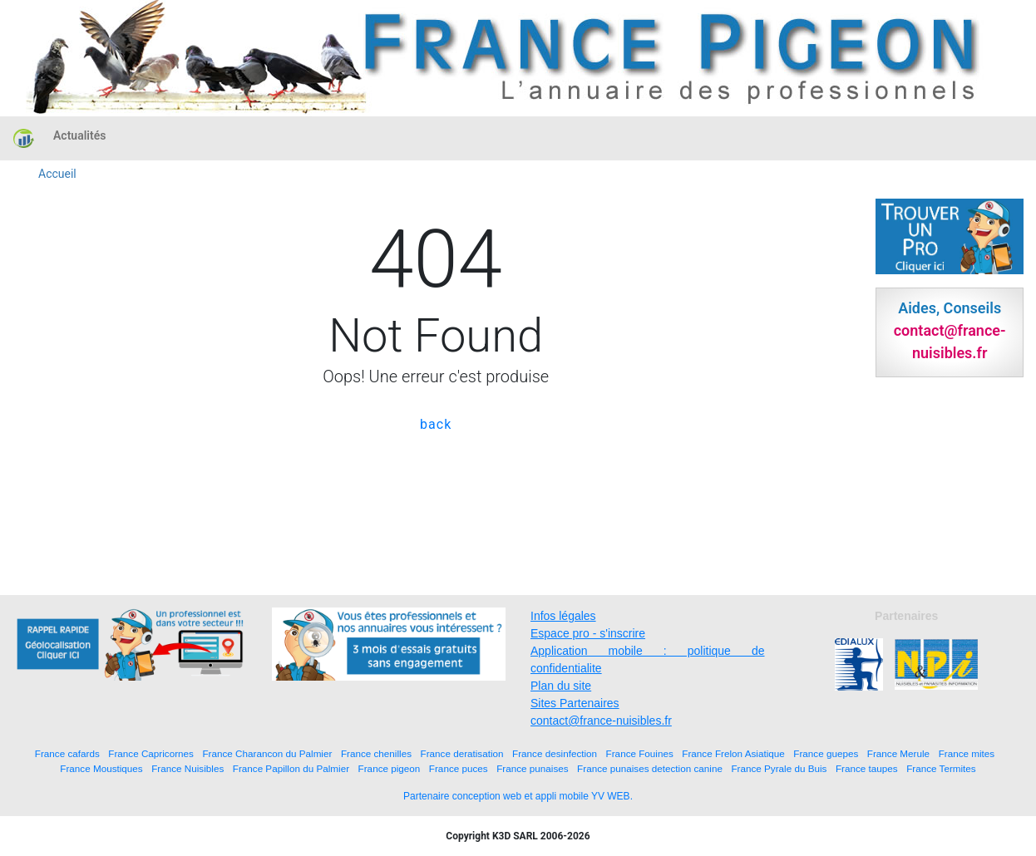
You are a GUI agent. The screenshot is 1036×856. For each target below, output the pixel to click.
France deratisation (462, 753)
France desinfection (554, 753)
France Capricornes (151, 753)
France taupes (867, 768)
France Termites (941, 768)
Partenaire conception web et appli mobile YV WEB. (518, 796)
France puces (458, 768)
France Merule (898, 753)
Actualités (79, 135)
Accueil (57, 173)
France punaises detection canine (650, 768)
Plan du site (560, 685)
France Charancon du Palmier (267, 753)
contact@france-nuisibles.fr (601, 720)
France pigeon (389, 768)
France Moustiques (101, 768)
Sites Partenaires (574, 703)
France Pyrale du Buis (778, 768)
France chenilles (376, 753)
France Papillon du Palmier (291, 768)
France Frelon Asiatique (733, 753)
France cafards (67, 753)
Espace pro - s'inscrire (587, 633)
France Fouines (639, 753)
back (435, 424)
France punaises (532, 768)
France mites (967, 753)
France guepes (825, 753)
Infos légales (563, 615)
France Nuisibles (187, 768)
